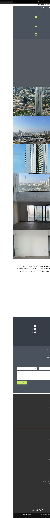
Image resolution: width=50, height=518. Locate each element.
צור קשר (47, 421)
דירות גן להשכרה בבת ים (43, 455)
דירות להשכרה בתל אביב (43, 432)
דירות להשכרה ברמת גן (43, 469)
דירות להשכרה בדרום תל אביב (42, 435)
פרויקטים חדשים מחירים (43, 408)
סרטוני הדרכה (45, 423)
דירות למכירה (45, 401)
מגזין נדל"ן (46, 405)
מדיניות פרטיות (45, 416)
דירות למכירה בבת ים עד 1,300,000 (40, 460)
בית (48, 399)
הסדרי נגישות (45, 414)
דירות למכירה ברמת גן (44, 471)
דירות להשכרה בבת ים (43, 451)
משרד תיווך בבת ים (44, 449)
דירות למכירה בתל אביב (43, 441)
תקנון (47, 419)
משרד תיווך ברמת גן (44, 467)
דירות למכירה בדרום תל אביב (42, 439)
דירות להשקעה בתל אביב (43, 437)
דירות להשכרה (45, 403)
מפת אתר (46, 412)
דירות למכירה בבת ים (44, 453)
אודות (47, 410)
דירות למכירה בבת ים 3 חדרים (42, 457)
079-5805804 (38, 357)
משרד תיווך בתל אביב (43, 430)
